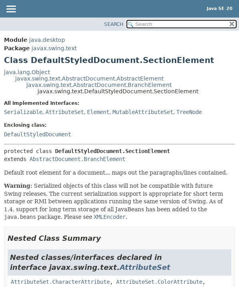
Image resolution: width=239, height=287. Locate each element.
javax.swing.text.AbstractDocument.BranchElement (99, 85)
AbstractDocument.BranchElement (77, 159)
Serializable (23, 112)
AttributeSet (64, 112)
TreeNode (189, 112)
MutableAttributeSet (143, 112)
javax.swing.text (54, 48)
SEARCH (113, 24)
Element (98, 112)
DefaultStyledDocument (37, 134)
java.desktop (47, 40)
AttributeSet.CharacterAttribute (60, 282)
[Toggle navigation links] (11, 9)
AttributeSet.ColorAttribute (159, 282)
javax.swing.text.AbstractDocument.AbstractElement (89, 78)
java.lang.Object (27, 72)
